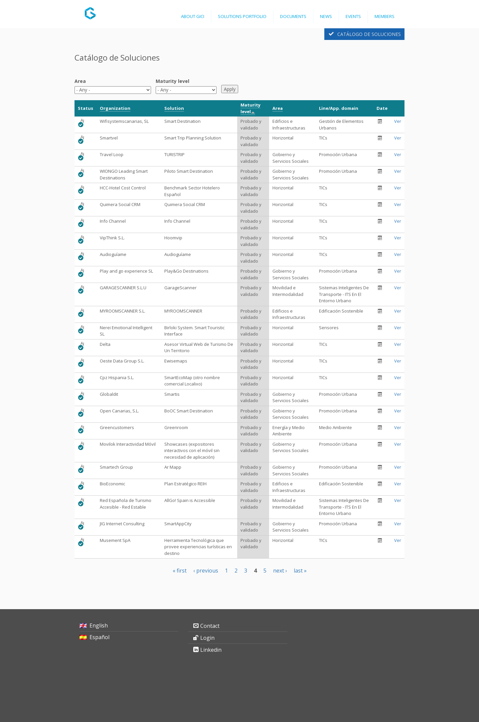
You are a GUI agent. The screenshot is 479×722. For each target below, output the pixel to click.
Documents (293, 16)
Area (80, 81)
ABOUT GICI (192, 16)
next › (280, 570)
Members (385, 16)
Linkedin (211, 649)
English (98, 625)
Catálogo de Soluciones (369, 34)
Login (207, 637)
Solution (174, 108)
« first (180, 570)
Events (353, 16)
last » (300, 570)
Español (99, 637)
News (326, 16)
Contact (210, 625)
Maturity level (172, 81)
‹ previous (205, 570)
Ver (397, 121)
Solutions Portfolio (242, 16)
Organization (115, 108)
